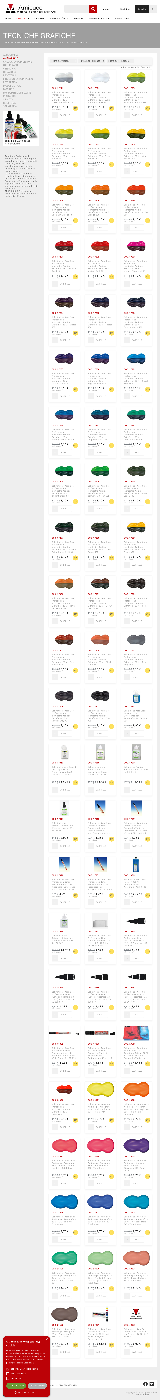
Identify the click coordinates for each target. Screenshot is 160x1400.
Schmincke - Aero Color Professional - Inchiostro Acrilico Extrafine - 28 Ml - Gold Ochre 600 (136, 547)
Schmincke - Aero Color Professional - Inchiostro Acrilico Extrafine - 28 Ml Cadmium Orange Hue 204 (63, 210)
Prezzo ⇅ (145, 67)
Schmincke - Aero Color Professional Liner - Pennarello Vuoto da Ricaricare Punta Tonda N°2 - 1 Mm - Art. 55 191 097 (64, 884)
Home (8, 18)
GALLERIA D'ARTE (59, 18)
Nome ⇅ (135, 67)
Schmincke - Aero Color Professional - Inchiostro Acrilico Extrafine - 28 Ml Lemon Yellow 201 (63, 154)
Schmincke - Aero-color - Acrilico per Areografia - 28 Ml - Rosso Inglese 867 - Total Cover (136, 1277)
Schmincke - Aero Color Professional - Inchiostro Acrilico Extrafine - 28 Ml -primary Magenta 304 (136, 266)
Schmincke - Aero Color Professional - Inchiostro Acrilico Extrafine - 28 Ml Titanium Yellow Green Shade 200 (136, 97)
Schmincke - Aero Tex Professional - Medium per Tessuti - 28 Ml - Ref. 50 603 (136, 1333)
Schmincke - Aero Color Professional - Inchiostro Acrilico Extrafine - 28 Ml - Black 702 (100, 716)
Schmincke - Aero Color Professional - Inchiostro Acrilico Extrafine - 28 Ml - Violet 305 (64, 322)
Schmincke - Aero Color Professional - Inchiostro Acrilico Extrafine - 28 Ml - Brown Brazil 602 (100, 603)
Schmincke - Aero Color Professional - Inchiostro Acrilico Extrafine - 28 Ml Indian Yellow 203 (136, 154)
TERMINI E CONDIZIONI (99, 18)
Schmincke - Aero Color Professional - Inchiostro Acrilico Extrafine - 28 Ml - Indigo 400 (100, 322)
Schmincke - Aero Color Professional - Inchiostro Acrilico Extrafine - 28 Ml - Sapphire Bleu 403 (99, 378)
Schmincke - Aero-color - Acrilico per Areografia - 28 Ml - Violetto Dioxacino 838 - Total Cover (136, 1166)
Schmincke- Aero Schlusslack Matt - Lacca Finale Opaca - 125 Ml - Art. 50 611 (98, 771)
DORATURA (9, 72)
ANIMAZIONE (38, 43)
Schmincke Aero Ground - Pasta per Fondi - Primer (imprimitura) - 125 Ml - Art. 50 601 (64, 771)
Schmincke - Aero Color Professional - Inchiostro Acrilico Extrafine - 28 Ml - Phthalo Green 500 (136, 435)
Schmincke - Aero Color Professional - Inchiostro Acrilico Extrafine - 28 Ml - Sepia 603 (136, 603)
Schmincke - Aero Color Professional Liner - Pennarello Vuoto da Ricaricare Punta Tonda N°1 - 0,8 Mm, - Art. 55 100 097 (136, 828)
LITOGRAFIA (10, 82)
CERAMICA (9, 68)
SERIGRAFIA (10, 106)
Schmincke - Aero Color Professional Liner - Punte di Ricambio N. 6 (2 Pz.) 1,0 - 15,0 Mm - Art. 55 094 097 (99, 941)
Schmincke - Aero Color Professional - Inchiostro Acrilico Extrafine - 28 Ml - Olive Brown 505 (99, 547)
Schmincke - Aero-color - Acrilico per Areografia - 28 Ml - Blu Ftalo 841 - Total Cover (64, 1220)
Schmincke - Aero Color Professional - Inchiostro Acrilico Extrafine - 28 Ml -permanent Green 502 (99, 491)
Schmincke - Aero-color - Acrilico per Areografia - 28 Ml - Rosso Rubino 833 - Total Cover (100, 1164)
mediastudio (142, 1395)
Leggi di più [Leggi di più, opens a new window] (29, 1362)
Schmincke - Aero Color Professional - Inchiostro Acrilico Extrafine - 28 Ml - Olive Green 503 (136, 491)
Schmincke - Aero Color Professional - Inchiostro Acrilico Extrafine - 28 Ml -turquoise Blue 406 (99, 435)
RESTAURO (9, 96)
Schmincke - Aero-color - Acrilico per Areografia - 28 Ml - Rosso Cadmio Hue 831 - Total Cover (64, 1164)
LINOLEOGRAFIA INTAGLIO (18, 78)
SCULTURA (9, 103)
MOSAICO (8, 89)
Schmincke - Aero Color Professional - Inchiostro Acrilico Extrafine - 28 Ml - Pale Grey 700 (136, 660)
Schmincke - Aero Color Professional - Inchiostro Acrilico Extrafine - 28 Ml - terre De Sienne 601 (63, 603)
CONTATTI (78, 18)
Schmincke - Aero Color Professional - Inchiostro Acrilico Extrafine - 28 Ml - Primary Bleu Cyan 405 (63, 435)
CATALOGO (22, 18)
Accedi (106, 9)
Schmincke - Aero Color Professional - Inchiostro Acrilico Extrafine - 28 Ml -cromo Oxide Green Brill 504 (64, 547)
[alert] (26, 1366)
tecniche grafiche (20, 43)
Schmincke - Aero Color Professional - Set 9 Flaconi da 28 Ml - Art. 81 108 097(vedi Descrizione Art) (99, 1334)
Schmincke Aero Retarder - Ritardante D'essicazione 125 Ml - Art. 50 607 (63, 939)
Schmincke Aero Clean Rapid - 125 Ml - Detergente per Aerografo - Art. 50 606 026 (135, 716)
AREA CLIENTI (122, 18)
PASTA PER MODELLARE (17, 92)
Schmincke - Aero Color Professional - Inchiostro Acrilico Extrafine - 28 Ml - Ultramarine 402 (63, 378)
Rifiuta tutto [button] (37, 1385)
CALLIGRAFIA (10, 65)
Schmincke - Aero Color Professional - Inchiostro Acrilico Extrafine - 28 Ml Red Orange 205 (99, 210)
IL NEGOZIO (39, 18)
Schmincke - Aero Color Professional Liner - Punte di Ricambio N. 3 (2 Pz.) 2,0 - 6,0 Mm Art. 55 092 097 (63, 997)
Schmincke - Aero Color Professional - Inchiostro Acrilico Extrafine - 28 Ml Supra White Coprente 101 (99, 97)
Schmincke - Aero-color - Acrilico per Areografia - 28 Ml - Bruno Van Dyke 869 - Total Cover (64, 1333)
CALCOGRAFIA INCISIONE (17, 61)
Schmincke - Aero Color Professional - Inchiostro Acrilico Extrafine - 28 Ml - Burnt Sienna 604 (63, 660)
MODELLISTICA (12, 85)
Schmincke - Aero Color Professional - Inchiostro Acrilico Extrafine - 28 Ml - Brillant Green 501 (63, 491)
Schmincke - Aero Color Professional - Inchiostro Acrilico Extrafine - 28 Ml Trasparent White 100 (63, 97)
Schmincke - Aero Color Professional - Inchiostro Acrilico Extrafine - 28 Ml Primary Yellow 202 (100, 154)
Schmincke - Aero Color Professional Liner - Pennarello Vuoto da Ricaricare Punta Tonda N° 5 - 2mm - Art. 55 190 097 (64, 1053)
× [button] (46, 1339)
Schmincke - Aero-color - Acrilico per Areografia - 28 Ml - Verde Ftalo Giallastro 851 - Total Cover (64, 1278)
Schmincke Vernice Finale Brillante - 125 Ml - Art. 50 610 (136, 769)
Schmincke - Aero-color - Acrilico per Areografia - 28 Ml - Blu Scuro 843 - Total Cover (100, 1220)
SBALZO (8, 99)
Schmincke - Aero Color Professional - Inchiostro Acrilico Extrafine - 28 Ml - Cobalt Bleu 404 (136, 378)
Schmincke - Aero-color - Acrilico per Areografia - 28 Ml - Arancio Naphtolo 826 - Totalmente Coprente (136, 1109)
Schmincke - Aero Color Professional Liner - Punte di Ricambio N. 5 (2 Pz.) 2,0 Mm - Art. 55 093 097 (99, 997)
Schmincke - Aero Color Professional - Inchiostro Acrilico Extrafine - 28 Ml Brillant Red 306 (64, 266)
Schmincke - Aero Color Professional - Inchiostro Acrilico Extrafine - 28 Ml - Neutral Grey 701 (63, 716)
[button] (26, 1392)
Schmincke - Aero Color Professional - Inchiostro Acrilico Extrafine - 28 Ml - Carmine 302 (63, 1109)
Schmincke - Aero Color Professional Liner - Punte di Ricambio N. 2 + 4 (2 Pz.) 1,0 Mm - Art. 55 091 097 (136, 997)
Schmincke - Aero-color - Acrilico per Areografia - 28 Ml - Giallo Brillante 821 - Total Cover (100, 1108)
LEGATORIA (9, 75)
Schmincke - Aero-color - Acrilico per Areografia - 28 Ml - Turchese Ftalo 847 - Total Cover (136, 1220)
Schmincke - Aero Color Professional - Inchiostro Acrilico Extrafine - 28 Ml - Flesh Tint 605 (100, 660)
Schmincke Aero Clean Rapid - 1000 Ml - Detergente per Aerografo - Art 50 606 (135, 883)
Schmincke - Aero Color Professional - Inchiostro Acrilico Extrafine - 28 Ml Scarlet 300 (136, 210)
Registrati (125, 9)
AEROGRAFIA (10, 54)
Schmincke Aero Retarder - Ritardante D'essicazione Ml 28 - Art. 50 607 (63, 827)
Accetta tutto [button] (16, 1385)
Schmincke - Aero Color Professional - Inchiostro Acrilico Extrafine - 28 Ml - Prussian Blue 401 (136, 322)
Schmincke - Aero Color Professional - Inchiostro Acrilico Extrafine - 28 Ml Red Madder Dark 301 (99, 266)
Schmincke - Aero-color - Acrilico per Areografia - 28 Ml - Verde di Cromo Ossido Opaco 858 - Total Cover (100, 1278)
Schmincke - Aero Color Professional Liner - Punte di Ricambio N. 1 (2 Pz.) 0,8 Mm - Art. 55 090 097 (136, 941)
